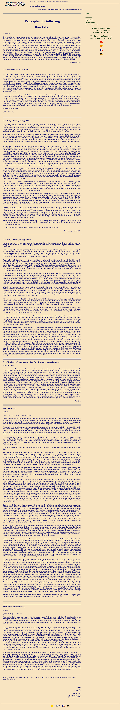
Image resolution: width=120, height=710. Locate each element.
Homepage (89, 17)
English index (89, 20)
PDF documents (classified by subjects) (92, 23)
